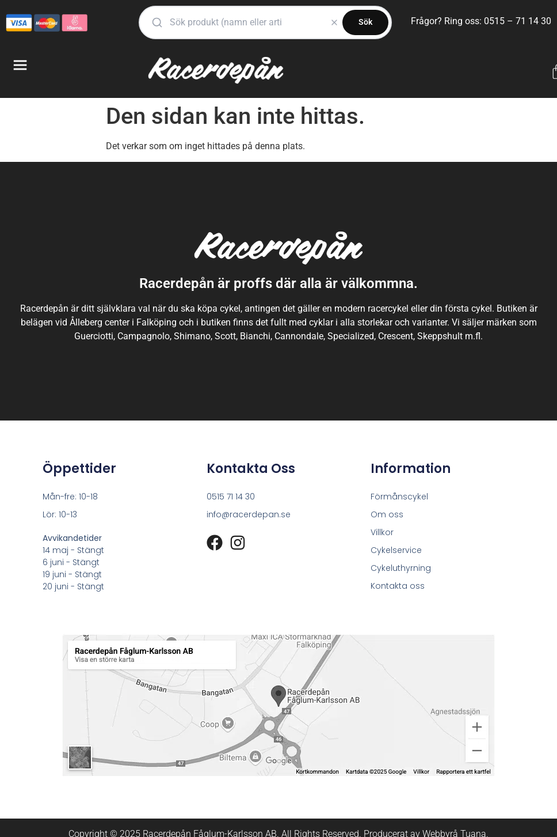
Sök (365, 21)
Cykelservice (396, 550)
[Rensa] (334, 22)
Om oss (387, 514)
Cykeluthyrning (401, 568)
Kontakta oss (398, 586)
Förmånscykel (399, 496)
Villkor (382, 532)
